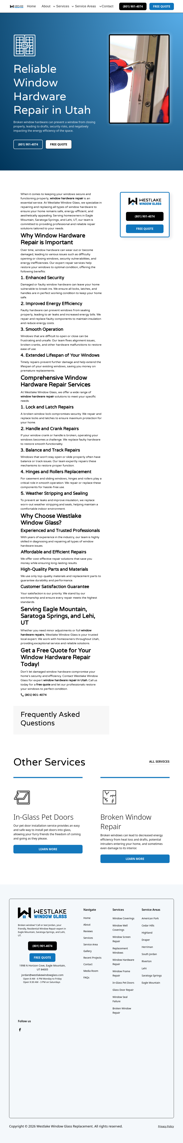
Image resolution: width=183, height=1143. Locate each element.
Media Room (90, 971)
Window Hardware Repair (123, 962)
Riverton (147, 961)
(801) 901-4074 (133, 6)
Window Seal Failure (120, 999)
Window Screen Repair (122, 939)
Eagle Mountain (151, 982)
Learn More (48, 853)
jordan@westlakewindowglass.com (42, 975)
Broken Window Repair (122, 1010)
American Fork (150, 918)
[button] (46, 6)
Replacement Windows (120, 950)
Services (88, 937)
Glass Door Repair (123, 989)
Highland (147, 932)
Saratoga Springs (152, 975)
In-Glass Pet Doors (123, 982)
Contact (107, 6)
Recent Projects (92, 957)
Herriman (147, 947)
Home (31, 6)
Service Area (90, 944)
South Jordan (149, 954)
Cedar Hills (148, 925)
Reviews (88, 931)
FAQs (86, 977)
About (87, 924)
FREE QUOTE (144, 237)
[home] (16, 6)
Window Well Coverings (120, 927)
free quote (161, 6)
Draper (146, 939)
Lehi (144, 968)
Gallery (87, 951)
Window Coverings (123, 918)
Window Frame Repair (121, 973)
